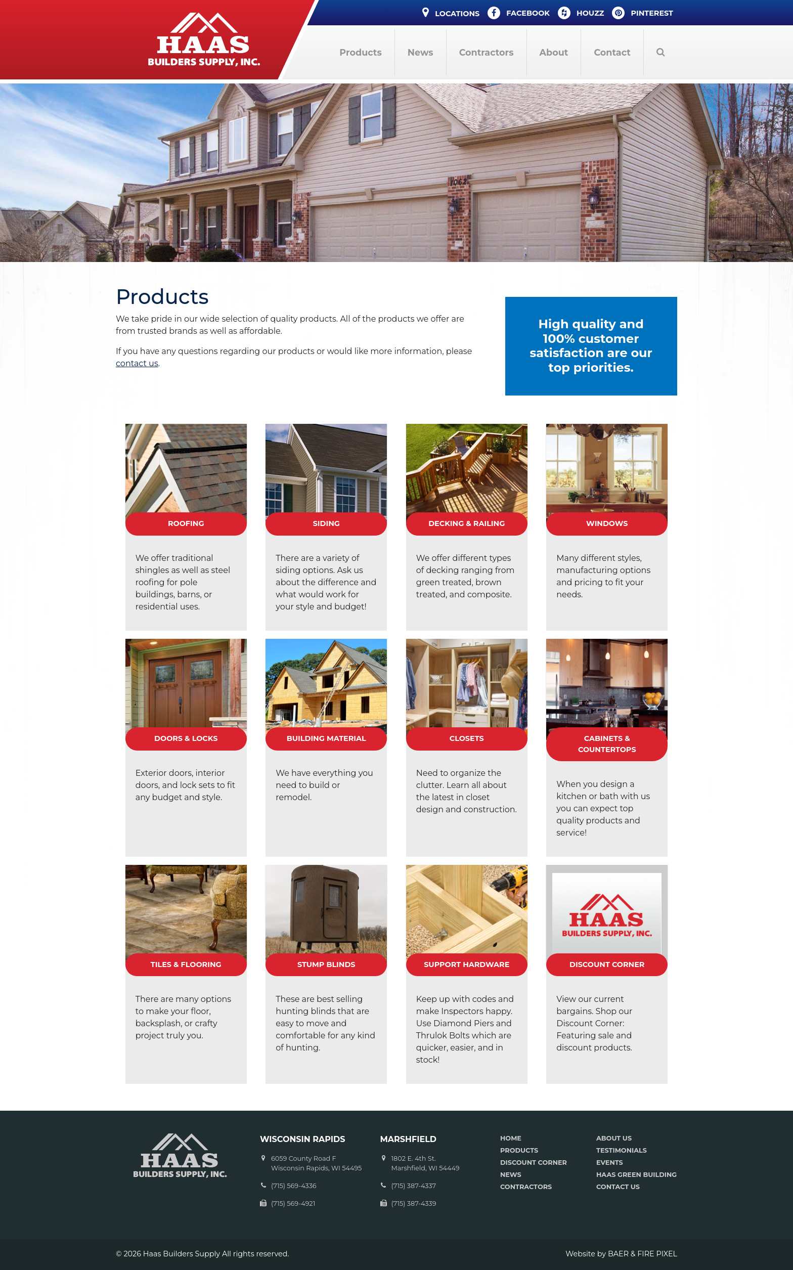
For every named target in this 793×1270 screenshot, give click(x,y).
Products (360, 52)
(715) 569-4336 (294, 1186)
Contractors (486, 52)
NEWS (510, 1174)
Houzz (581, 13)
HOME (510, 1138)
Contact (612, 52)
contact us (137, 363)
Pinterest (642, 13)
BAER (618, 1253)
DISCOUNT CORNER (533, 1162)
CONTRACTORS (526, 1187)
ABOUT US (614, 1138)
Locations (450, 12)
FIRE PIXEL (657, 1253)
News (420, 52)
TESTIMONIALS (621, 1150)
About (554, 52)
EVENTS (609, 1162)
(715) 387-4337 (413, 1186)
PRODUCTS (519, 1150)
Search (660, 52)
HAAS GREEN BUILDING (636, 1174)
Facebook (519, 13)
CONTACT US (618, 1187)
